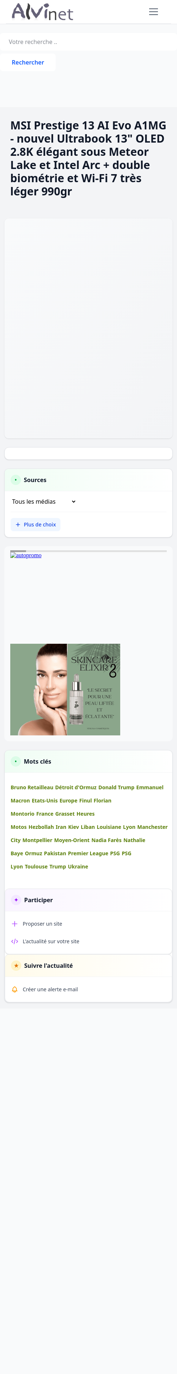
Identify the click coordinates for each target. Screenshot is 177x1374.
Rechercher (28, 62)
